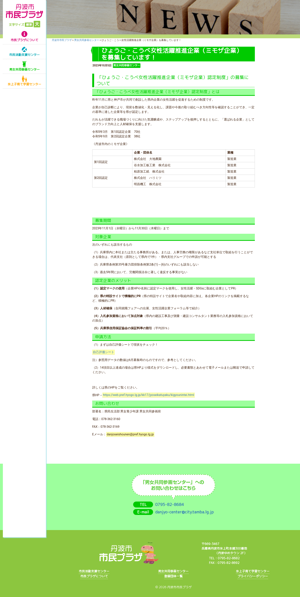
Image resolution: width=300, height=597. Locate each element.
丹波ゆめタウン (228, 553)
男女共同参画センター (24, 69)
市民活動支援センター (24, 55)
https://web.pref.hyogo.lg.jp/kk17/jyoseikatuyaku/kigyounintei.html (148, 395)
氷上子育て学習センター (24, 84)
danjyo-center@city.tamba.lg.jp (184, 512)
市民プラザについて (24, 40)
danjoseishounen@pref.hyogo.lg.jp (130, 434)
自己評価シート (103, 352)
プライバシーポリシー (252, 576)
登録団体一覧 (173, 576)
